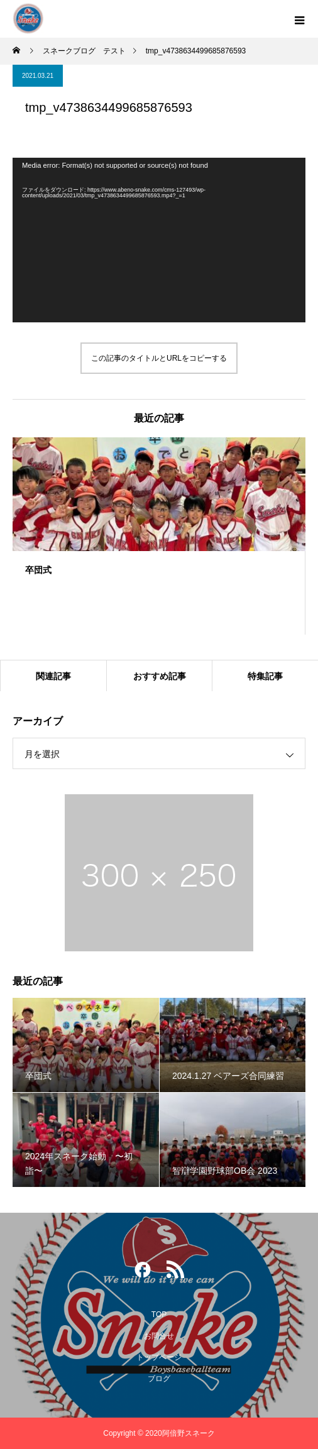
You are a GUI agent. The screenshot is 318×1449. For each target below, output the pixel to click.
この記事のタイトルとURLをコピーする (159, 358)
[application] (159, 240)
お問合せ (159, 1335)
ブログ (159, 1378)
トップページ (159, 1357)
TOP (159, 1314)
